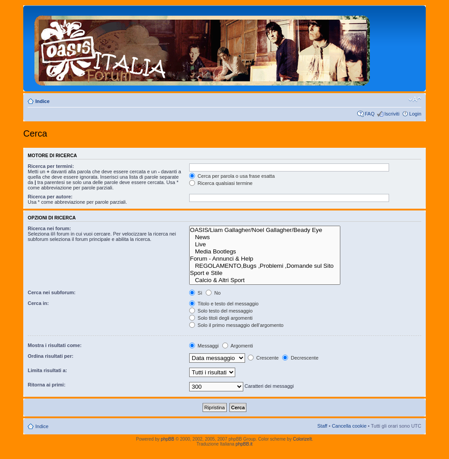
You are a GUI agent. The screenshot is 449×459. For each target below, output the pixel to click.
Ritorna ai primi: (46, 384)
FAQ (369, 113)
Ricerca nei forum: (49, 228)
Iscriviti (391, 113)
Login (415, 113)
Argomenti (237, 345)
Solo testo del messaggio (221, 310)
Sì (195, 293)
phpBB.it (244, 444)
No (213, 293)
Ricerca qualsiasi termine (221, 183)
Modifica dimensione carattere (414, 99)
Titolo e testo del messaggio (223, 303)
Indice (42, 101)
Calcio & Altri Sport (265, 280)
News (265, 237)
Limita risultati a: (47, 370)
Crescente (263, 357)
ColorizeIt (302, 439)
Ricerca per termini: (51, 166)
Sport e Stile (265, 273)
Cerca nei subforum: (52, 292)
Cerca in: (38, 303)
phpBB (167, 439)
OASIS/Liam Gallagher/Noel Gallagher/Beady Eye (265, 230)
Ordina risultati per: (50, 356)
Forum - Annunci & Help (265, 258)
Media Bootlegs (265, 251)
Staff (322, 426)
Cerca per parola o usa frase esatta (232, 176)
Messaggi (204, 345)
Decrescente (300, 357)
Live (265, 244)
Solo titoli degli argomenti (221, 318)
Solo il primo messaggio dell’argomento (236, 325)
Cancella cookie (349, 426)
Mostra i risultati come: (54, 345)
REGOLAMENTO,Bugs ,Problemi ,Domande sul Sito (265, 266)
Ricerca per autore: (50, 196)
